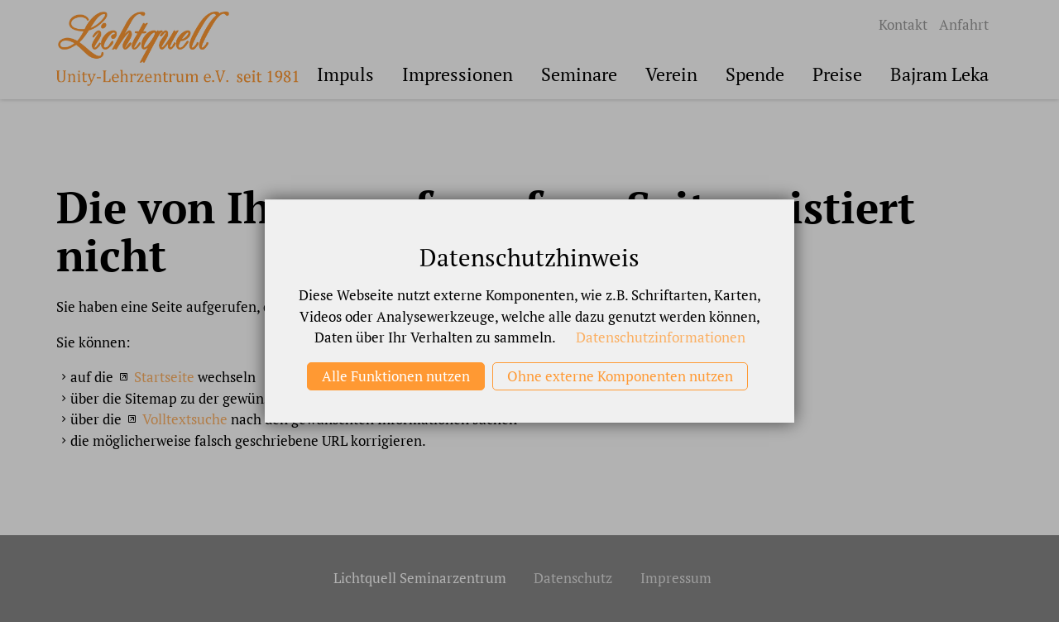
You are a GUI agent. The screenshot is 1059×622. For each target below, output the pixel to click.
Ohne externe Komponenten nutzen (620, 375)
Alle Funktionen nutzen (396, 375)
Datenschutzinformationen (660, 337)
